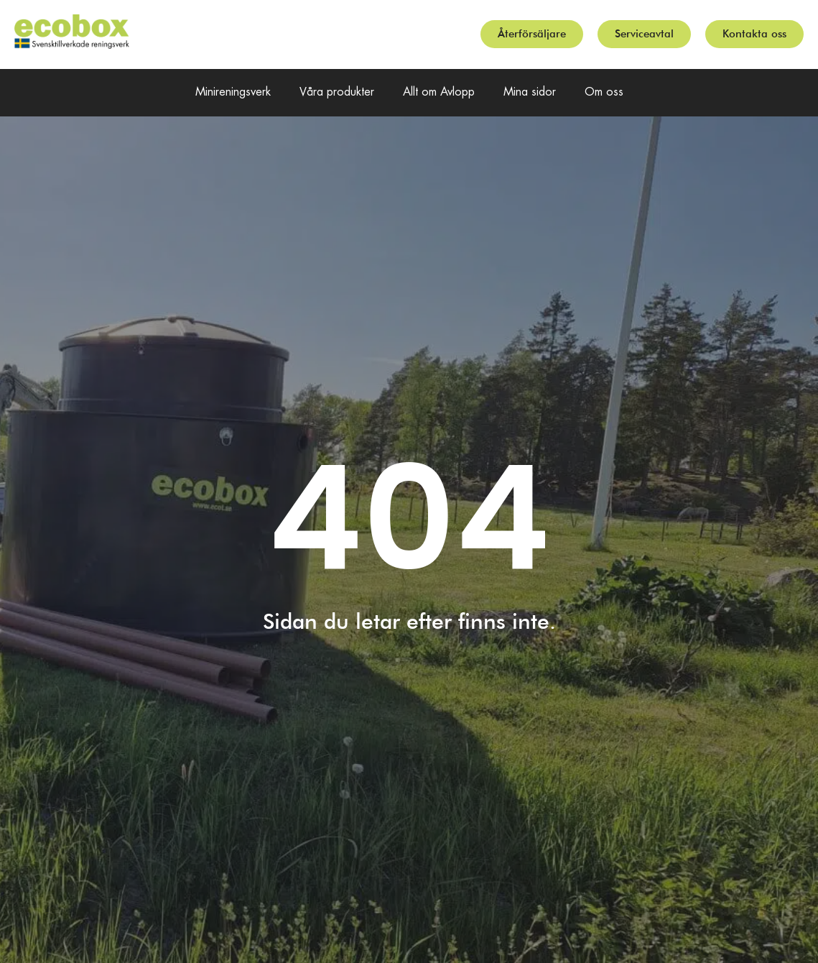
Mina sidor (529, 92)
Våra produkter (336, 92)
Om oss (604, 92)
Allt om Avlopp (439, 92)
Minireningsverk (233, 92)
